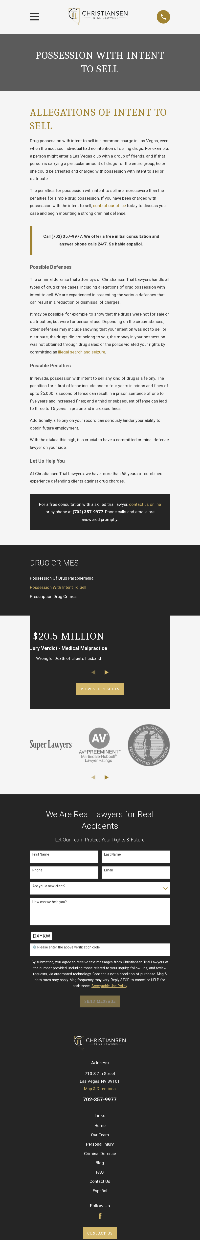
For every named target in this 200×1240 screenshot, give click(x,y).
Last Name (112, 854)
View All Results (100, 689)
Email (108, 870)
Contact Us (99, 1181)
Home (100, 1125)
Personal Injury (100, 1144)
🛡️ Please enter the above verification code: (66, 947)
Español (100, 1190)
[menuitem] (100, 578)
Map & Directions (100, 1088)
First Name (40, 854)
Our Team (100, 1134)
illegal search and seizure (81, 352)
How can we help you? (49, 902)
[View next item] (106, 672)
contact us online (145, 504)
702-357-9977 (100, 1100)
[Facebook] (100, 1216)
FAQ (100, 1172)
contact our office (109, 205)
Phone (37, 870)
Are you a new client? (49, 886)
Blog (100, 1162)
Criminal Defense (100, 1153)
